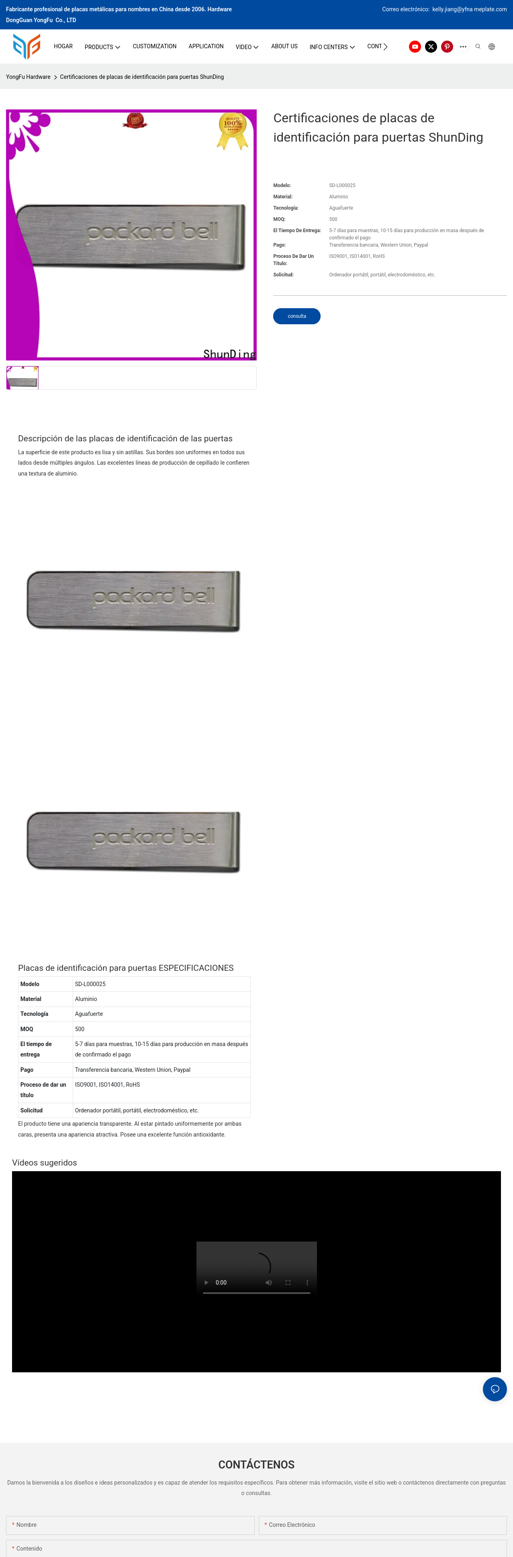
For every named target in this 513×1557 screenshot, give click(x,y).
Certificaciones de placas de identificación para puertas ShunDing (142, 77)
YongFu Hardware (28, 77)
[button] (385, 46)
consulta (297, 316)
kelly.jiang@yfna (452, 9)
